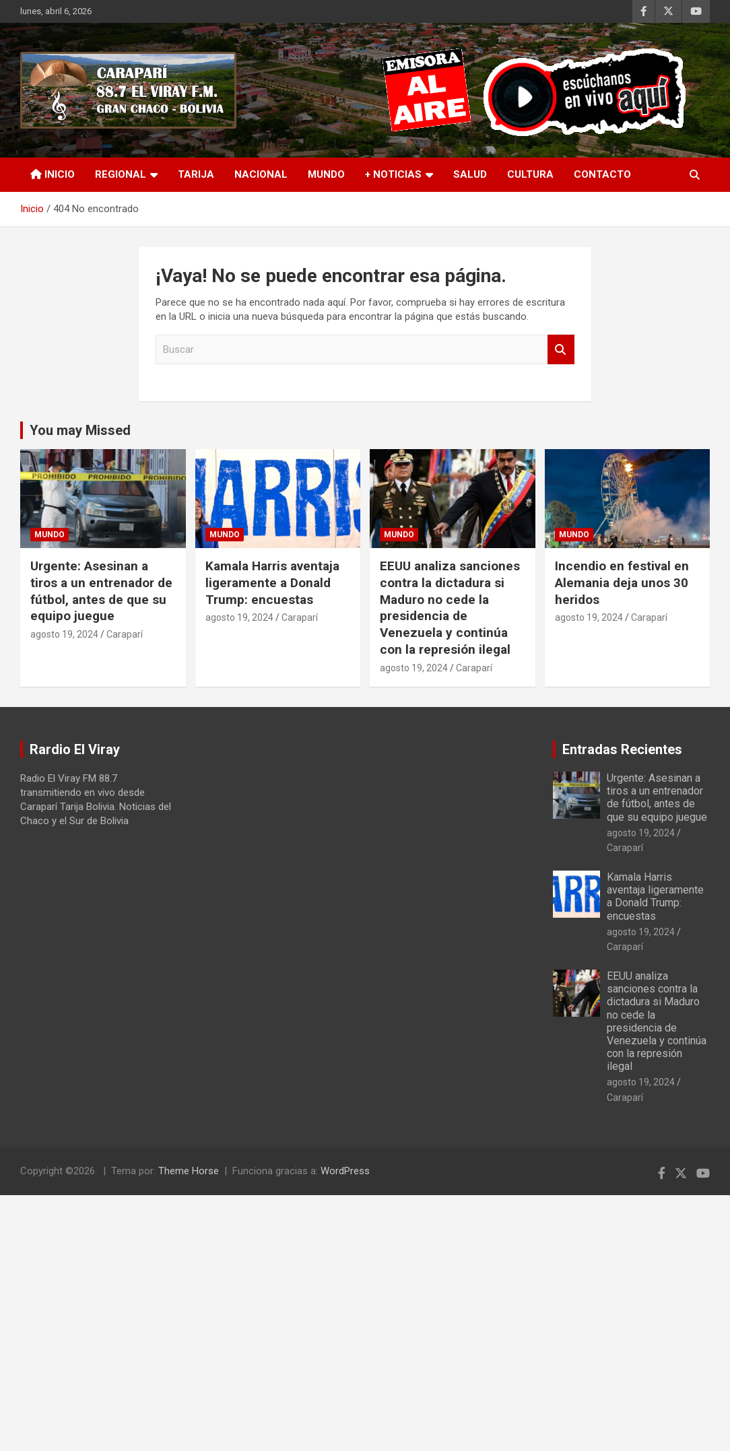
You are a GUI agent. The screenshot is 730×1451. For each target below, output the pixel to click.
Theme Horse (188, 1171)
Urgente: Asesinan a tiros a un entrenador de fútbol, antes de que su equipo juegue (101, 590)
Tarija (196, 174)
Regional (120, 174)
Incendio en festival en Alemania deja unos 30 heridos (622, 582)
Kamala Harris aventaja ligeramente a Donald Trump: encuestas (272, 582)
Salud (470, 174)
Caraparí (124, 634)
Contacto (602, 174)
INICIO (52, 174)
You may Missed (80, 430)
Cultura (530, 174)
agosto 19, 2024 (64, 634)
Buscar (561, 350)
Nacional (261, 174)
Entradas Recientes (622, 749)
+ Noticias (393, 174)
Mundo (326, 174)
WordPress (345, 1171)
